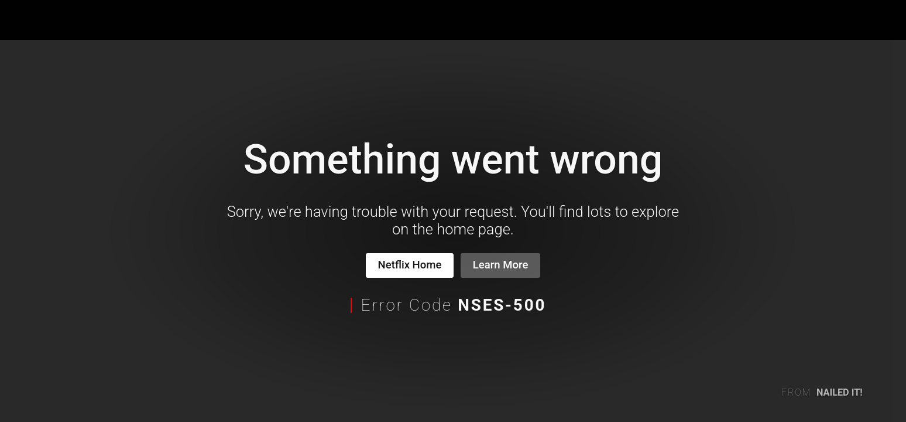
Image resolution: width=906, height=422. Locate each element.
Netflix (50, 20)
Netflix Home (410, 264)
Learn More (500, 264)
